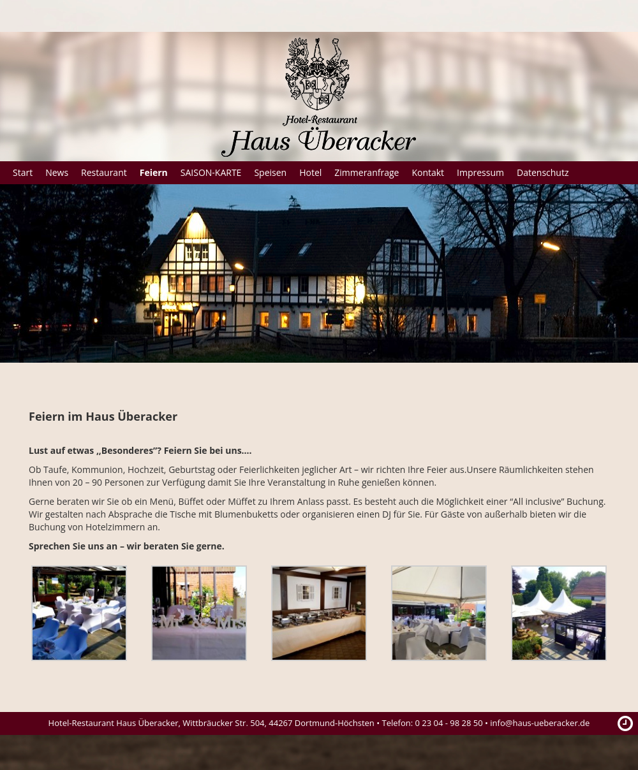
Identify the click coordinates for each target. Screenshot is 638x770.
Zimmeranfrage (366, 172)
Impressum (480, 172)
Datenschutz (542, 172)
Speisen (270, 172)
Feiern (154, 172)
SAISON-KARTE (211, 172)
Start (23, 172)
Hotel (310, 172)
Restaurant (104, 172)
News (56, 172)
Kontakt (428, 172)
